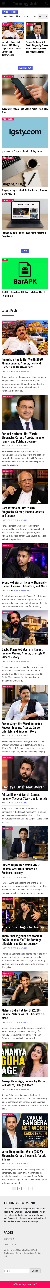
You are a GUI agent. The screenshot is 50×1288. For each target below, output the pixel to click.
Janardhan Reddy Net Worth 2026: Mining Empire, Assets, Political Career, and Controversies (21, 16)
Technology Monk (25, 3)
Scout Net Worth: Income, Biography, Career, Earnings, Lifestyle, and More (24, 584)
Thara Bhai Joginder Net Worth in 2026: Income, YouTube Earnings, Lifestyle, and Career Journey (22, 939)
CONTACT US (10, 1244)
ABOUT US (9, 1239)
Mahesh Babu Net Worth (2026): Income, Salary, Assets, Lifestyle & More (23, 1014)
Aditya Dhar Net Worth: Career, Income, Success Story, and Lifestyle (24, 796)
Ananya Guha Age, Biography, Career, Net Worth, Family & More (24, 1083)
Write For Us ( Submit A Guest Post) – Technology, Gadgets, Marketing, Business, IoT (24, 1253)
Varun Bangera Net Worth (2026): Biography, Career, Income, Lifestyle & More (24, 1155)
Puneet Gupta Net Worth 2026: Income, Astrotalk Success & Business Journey (21, 868)
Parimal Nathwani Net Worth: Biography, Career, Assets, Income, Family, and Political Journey (23, 437)
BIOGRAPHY (7, 24)
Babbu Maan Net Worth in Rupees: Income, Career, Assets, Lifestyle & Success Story (23, 653)
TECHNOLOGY (8, 76)
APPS (5, 260)
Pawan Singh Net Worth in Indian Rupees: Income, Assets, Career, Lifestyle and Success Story (22, 727)
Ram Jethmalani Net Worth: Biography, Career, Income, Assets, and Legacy (23, 511)
